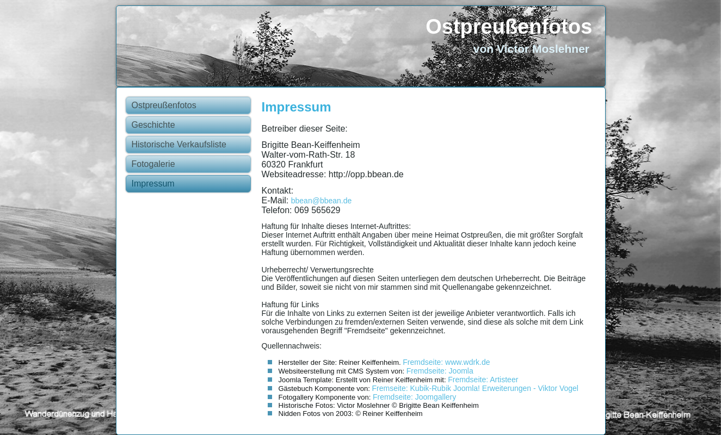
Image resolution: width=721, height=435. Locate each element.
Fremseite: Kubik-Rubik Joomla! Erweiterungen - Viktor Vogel (475, 388)
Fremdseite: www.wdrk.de (446, 362)
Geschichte (153, 124)
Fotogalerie (153, 164)
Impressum (153, 183)
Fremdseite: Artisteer (483, 379)
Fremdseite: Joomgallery (414, 397)
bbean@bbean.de (321, 200)
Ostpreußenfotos (509, 26)
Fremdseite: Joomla (439, 370)
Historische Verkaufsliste (179, 144)
